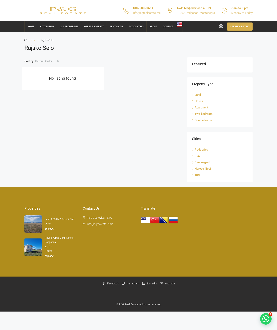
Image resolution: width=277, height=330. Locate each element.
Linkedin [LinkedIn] (149, 283)
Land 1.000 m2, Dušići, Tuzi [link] (59, 219)
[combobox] (47, 61)
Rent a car (116, 26)
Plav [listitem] (196, 156)
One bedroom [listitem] (202, 120)
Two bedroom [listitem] (202, 114)
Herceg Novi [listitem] (201, 168)
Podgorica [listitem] (200, 149)
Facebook (110, 283)
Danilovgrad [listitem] (201, 162)
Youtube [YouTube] (167, 283)
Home (31, 26)
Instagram (130, 283)
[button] (266, 319)
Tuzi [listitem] (196, 175)
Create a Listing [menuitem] (239, 26)
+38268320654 (143, 8)
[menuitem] (221, 26)
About (153, 26)
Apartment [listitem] (200, 107)
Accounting (136, 26)
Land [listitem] (196, 95)
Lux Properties (69, 26)
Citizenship (47, 26)
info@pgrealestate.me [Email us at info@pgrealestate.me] (100, 224)
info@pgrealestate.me (147, 13)
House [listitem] (197, 101)
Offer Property (94, 26)
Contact (168, 26)
